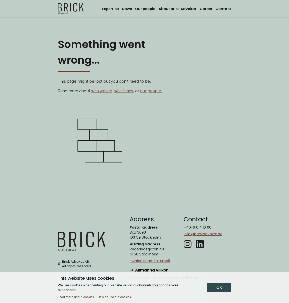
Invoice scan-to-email (150, 260)
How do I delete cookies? (115, 297)
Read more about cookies (76, 297)
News (127, 8)
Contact (223, 8)
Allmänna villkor (149, 270)
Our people (145, 8)
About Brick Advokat (177, 8)
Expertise (110, 8)
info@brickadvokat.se (203, 233)
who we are (101, 90)
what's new (124, 90)
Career (206, 8)
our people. (151, 90)
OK (219, 287)
